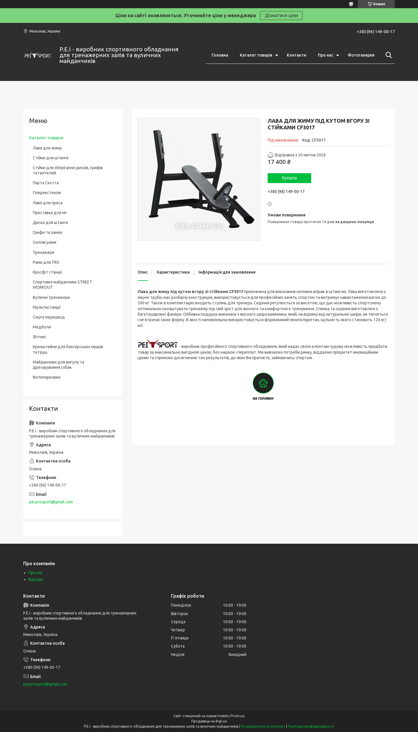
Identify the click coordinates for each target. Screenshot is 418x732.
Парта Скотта (46, 182)
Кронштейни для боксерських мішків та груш (68, 349)
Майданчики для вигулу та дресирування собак (58, 365)
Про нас (325, 55)
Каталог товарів (256, 55)
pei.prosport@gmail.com (51, 502)
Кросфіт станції (47, 272)
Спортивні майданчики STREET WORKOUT (62, 285)
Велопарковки (46, 377)
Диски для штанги (50, 222)
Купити (289, 178)
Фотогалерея (361, 55)
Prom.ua (237, 716)
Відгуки (35, 579)
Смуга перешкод (49, 317)
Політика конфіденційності (311, 726)
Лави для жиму (47, 148)
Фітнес (39, 337)
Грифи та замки (47, 232)
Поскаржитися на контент (263, 726)
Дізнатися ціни (281, 15)
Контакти (296, 55)
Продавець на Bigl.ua (209, 721)
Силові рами (44, 242)
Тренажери (43, 252)
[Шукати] (387, 55)
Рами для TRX (46, 262)
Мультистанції (47, 307)
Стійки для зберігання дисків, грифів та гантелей (68, 170)
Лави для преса (47, 202)
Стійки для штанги (51, 158)
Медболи (42, 327)
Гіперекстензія (47, 192)
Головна (220, 55)
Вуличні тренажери (51, 297)
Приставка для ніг (50, 212)
